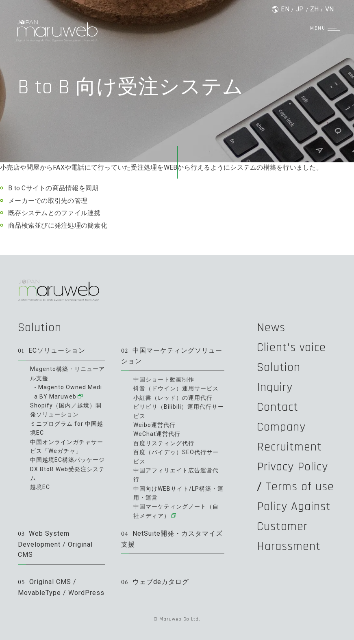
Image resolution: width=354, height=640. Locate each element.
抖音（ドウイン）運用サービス (176, 388)
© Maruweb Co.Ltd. (177, 619)
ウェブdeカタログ (155, 582)
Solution (39, 327)
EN (285, 9)
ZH (314, 9)
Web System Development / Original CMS (55, 544)
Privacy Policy (292, 466)
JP (299, 9)
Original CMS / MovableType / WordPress (61, 587)
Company (281, 427)
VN (329, 9)
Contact (277, 407)
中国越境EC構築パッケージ (67, 460)
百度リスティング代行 (163, 443)
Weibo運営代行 (154, 425)
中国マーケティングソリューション (171, 356)
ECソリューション (51, 351)
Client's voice (291, 347)
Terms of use (299, 486)
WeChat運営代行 (156, 434)
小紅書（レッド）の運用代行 (173, 397)
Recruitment (289, 447)
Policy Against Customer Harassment (294, 526)
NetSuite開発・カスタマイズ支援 (172, 539)
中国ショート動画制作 (163, 379)
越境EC (40, 487)
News (271, 327)
